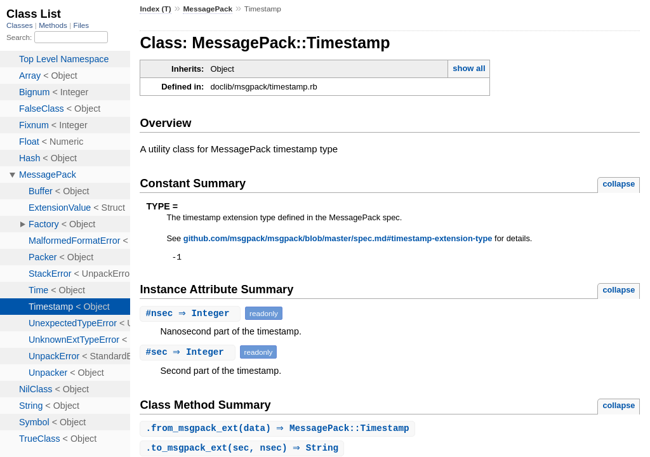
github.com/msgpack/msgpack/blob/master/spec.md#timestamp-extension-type (338, 238)
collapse (618, 184)
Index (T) (155, 8)
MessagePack (207, 8)
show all (469, 68)
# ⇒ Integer (191, 315)
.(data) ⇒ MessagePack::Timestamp (278, 431)
